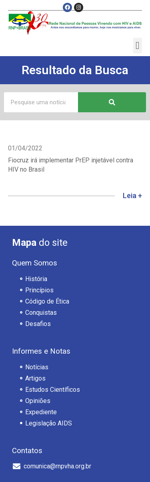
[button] (137, 45)
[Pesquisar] (112, 102)
